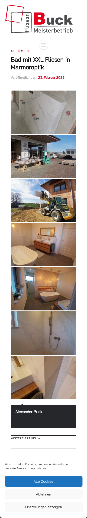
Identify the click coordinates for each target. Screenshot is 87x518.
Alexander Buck (28, 411)
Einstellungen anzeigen (43, 507)
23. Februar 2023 (51, 77)
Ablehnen (43, 494)
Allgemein (20, 51)
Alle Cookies (44, 481)
